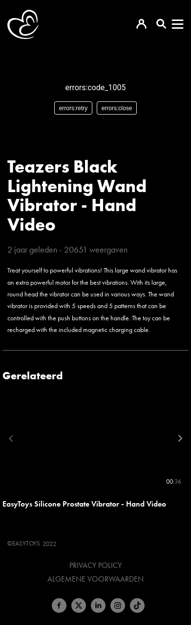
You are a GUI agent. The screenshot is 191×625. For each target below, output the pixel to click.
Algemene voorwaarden (95, 579)
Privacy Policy (95, 565)
